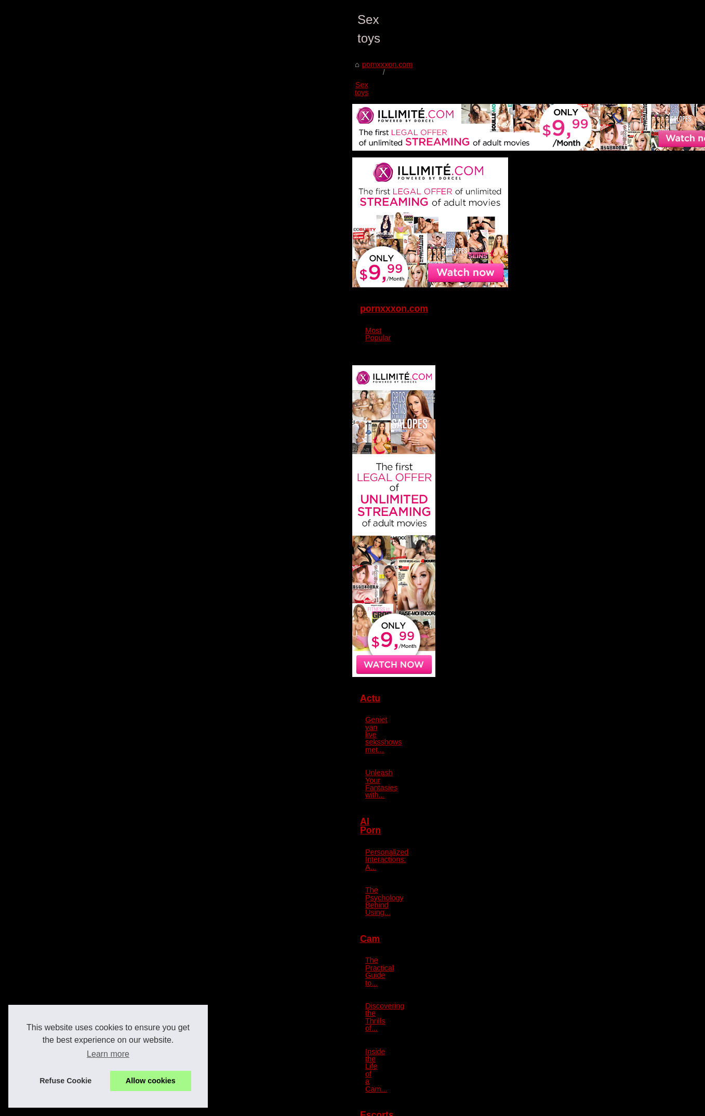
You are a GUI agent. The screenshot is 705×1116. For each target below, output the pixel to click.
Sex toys (125, 373)
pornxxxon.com (75, 373)
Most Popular (544, 338)
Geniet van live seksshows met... (576, 719)
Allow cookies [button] (151, 1081)
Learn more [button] (108, 1053)
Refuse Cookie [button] (65, 1081)
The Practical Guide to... (562, 861)
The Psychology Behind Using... (575, 813)
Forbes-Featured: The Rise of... (574, 1001)
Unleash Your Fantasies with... (572, 742)
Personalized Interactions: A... (571, 790)
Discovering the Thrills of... (565, 884)
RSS (252, 1105)
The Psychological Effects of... (572, 1072)
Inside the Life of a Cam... (564, 907)
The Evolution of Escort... (563, 978)
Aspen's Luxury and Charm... (570, 955)
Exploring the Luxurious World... (575, 1024)
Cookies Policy (222, 1105)
